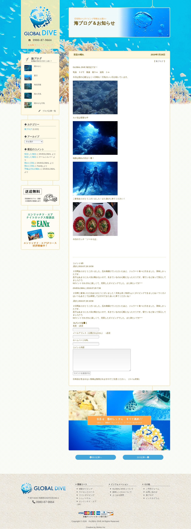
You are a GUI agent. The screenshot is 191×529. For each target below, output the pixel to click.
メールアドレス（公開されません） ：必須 (91, 333)
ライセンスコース (86, 492)
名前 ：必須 (78, 326)
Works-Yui (100, 527)
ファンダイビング (86, 495)
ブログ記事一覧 (49, 111)
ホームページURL (80, 340)
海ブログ (28, 129)
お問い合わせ (151, 492)
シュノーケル (85, 498)
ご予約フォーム (152, 489)
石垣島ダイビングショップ (40, 45)
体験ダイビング (86, 489)
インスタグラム (152, 498)
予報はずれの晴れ (32, 169)
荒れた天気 (29, 163)
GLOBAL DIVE (95, 521)
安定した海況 (30, 154)
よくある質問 (118, 495)
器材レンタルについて (122, 492)
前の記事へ (96, 462)
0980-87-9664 (43, 502)
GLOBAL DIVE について (122, 489)
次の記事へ (143, 462)
